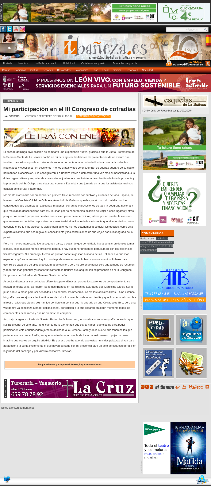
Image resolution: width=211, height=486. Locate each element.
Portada (7, 63)
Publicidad (69, 63)
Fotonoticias (81, 70)
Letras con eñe (13, 101)
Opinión (117, 70)
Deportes (48, 70)
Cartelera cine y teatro (93, 63)
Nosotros (23, 63)
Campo (6, 70)
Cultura (34, 70)
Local (106, 70)
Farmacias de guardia (124, 63)
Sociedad (147, 70)
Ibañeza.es (106, 49)
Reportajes (132, 70)
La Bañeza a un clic (46, 63)
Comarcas (20, 70)
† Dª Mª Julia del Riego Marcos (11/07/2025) (167, 110)
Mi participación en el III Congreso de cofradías (69, 109)
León (95, 70)
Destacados (63, 70)
